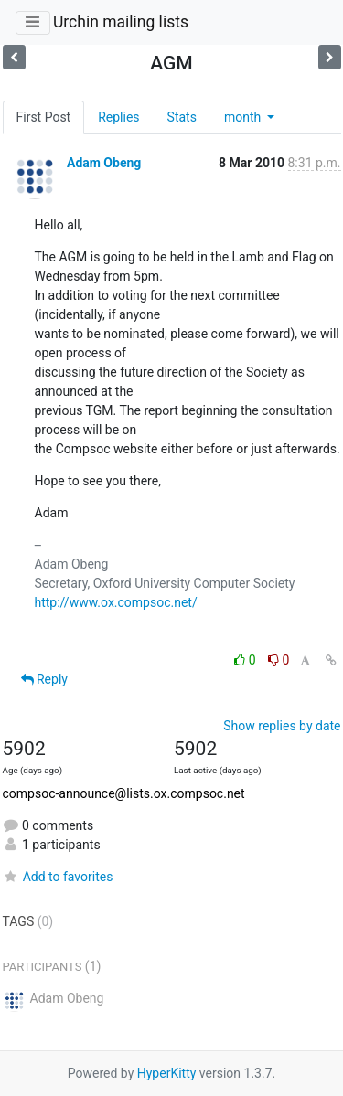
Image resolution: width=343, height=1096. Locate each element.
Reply (44, 679)
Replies (118, 117)
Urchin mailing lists (120, 22)
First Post (43, 117)
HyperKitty (167, 1073)
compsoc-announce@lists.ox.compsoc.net (124, 793)
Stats (182, 117)
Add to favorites (58, 876)
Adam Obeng (104, 162)
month (244, 117)
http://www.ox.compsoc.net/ (116, 602)
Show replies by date (281, 725)
